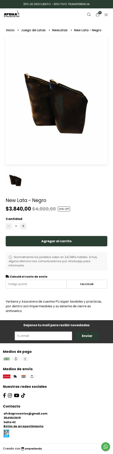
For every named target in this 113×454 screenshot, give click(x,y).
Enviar (87, 336)
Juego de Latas (33, 30)
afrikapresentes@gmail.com (25, 414)
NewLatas (60, 30)
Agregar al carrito (56, 241)
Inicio (10, 30)
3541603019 (12, 418)
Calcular (87, 284)
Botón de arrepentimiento (23, 426)
